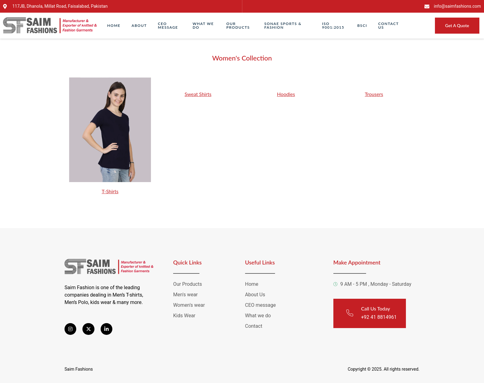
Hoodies (286, 94)
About (139, 25)
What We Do (203, 25)
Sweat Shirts (198, 94)
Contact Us (388, 25)
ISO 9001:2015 (333, 25)
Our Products (238, 25)
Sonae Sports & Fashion (283, 25)
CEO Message (168, 25)
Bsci (362, 25)
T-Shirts (110, 191)
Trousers (374, 94)
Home (113, 25)
